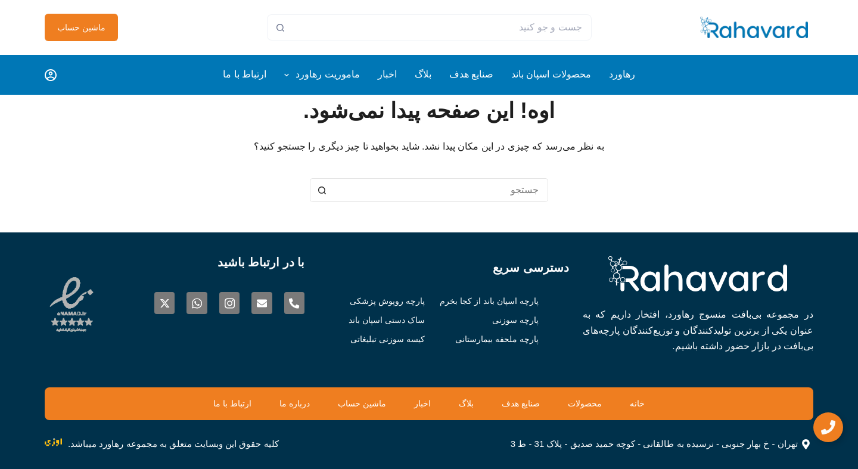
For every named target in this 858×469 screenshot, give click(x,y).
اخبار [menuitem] (387, 74)
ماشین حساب (81, 27)
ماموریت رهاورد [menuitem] (319, 75)
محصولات (620, 403)
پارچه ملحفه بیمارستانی (502, 339)
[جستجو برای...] (442, 27)
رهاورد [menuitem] (622, 74)
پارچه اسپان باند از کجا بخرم (494, 301)
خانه (684, 403)
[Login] (51, 75)
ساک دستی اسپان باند (380, 320)
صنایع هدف (541, 403)
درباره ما (262, 403)
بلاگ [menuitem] (423, 74)
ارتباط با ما (187, 403)
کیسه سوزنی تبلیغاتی (382, 339)
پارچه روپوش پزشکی (382, 301)
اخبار (418, 403)
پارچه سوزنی (523, 320)
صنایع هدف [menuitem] (471, 74)
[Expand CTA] (828, 427)
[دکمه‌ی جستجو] (280, 27)
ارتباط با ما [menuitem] (244, 74)
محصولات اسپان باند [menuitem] (551, 74)
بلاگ (473, 403)
